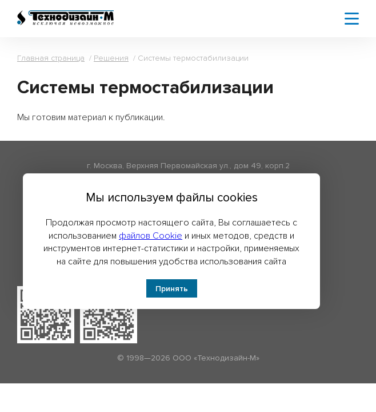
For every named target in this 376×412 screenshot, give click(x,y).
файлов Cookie (150, 235)
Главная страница (51, 58)
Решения (111, 58)
